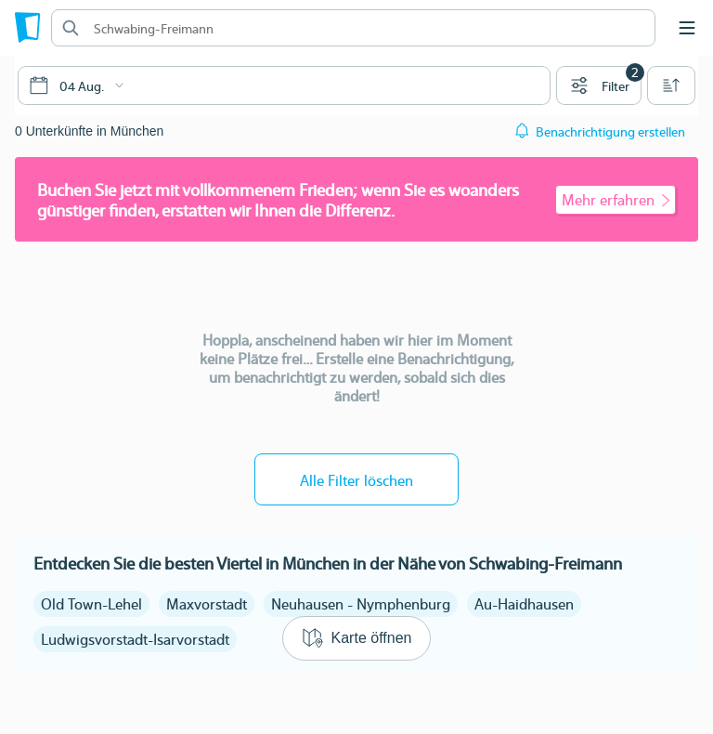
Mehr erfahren (615, 199)
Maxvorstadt (206, 603)
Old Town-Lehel (91, 603)
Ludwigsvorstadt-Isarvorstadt (135, 639)
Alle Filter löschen (356, 480)
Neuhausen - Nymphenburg (360, 603)
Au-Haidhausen (524, 603)
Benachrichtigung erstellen (610, 131)
